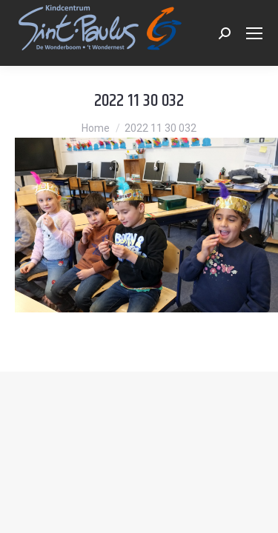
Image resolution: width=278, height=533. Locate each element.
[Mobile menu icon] (254, 33)
